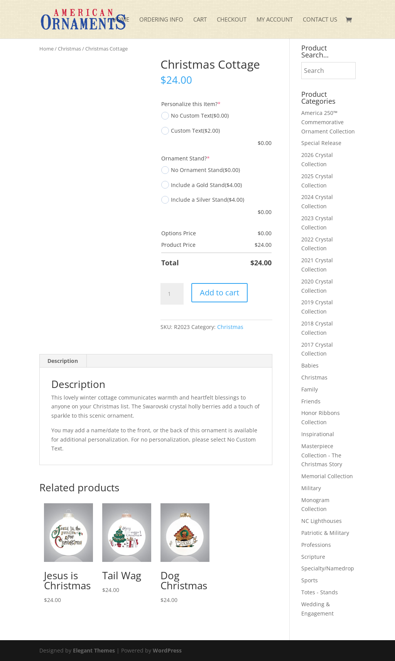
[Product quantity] (172, 294)
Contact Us (320, 20)
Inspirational (317, 434)
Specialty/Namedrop (327, 568)
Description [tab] (62, 360)
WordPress (167, 650)
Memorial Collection (327, 476)
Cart (200, 20)
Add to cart (219, 292)
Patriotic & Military (325, 532)
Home (120, 20)
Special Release (321, 143)
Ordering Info (161, 20)
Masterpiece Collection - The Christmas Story (321, 455)
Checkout (231, 20)
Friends (311, 401)
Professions (316, 544)
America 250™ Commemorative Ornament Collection (328, 122)
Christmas (69, 48)
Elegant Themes (94, 650)
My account (275, 20)
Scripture (313, 556)
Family (309, 389)
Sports (309, 580)
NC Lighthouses (321, 520)
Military (311, 488)
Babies (310, 365)
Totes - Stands (319, 592)
